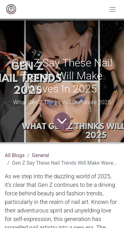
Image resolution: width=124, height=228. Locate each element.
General (40, 155)
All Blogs (14, 155)
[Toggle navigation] (112, 9)
